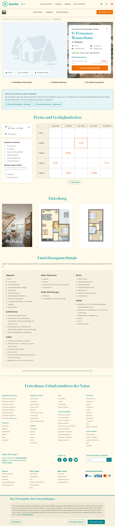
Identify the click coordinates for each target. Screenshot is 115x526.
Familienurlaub (34, 398)
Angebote (67, 4)
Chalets (88, 404)
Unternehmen (33, 473)
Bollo (87, 443)
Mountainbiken (6, 431)
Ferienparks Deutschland (9, 398)
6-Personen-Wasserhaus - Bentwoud (19, 104)
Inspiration (58, 4)
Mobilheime (89, 415)
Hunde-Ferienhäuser (64, 429)
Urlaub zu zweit (34, 407)
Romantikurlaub (34, 418)
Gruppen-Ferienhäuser (64, 434)
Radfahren (5, 429)
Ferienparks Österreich (8, 401)
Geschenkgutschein (7, 485)
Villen (87, 424)
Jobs (31, 479)
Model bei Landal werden (37, 482)
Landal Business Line (63, 479)
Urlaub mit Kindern (91, 431)
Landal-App (61, 473)
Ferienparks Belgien (7, 412)
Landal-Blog (33, 429)
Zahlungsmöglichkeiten (8, 482)
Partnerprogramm (34, 485)
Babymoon (33, 410)
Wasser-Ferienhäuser (92, 426)
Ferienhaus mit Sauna (64, 415)
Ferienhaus (89, 401)
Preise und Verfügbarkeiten (90, 68)
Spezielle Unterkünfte (64, 411)
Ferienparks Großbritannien (9, 418)
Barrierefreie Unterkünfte (65, 431)
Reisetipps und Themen (36, 395)
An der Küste (61, 398)
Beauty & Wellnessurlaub (37, 421)
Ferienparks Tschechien (8, 415)
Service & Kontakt (79, 4)
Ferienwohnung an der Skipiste (66, 426)
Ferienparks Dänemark (8, 410)
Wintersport (5, 426)
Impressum (5, 479)
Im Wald (60, 401)
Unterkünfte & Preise (104, 12)
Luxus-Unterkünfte (63, 417)
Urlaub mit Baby (90, 434)
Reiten (4, 437)
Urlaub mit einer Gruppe (36, 412)
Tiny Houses (89, 421)
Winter (32, 440)
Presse (32, 488)
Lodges (88, 410)
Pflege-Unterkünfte (63, 440)
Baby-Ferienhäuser (63, 423)
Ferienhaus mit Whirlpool (65, 437)
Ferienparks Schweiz (7, 404)
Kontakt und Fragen (7, 473)
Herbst (32, 437)
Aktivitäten (89, 445)
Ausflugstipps (34, 415)
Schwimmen (5, 440)
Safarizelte (89, 412)
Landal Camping (62, 476)
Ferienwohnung (90, 398)
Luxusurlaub (33, 401)
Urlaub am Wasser (63, 407)
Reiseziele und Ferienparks (9, 395)
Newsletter (5, 476)
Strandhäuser (89, 418)
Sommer (32, 434)
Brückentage (33, 443)
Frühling (32, 431)
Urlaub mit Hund (34, 404)
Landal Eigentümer (63, 482)
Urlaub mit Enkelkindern (92, 440)
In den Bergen (62, 404)
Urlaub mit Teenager (91, 437)
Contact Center (7, 463)
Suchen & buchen (46, 4)
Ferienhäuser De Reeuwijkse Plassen (85, 29)
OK (109, 460)
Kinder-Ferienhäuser (64, 420)
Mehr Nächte (75, 182)
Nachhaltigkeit (34, 476)
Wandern (4, 434)
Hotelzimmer (89, 407)
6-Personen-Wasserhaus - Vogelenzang (48, 104)
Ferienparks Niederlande (8, 407)
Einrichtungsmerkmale (79, 57)
